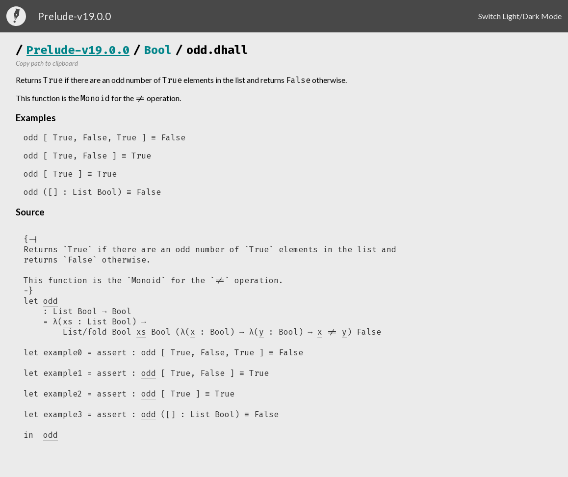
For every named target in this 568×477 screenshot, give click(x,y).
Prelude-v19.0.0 (77, 50)
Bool (158, 50)
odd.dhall (217, 50)
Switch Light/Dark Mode (520, 16)
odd (148, 356)
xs (141, 335)
